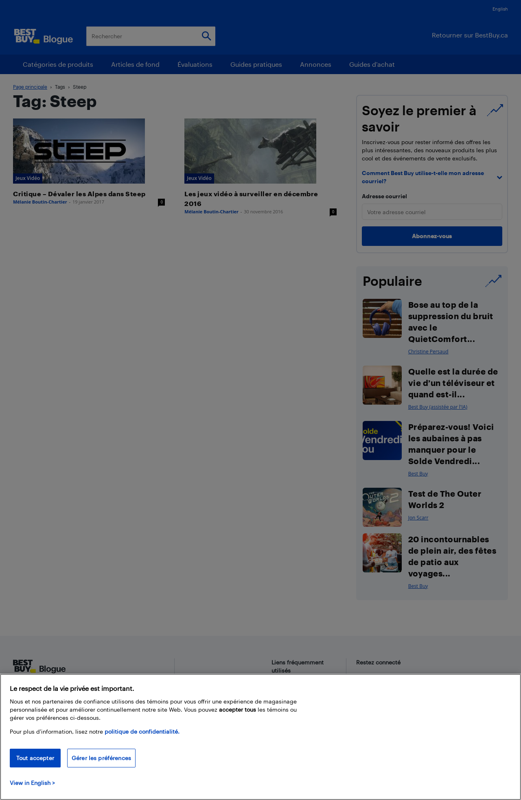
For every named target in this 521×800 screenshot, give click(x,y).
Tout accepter (35, 757)
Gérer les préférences (101, 757)
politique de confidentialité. (142, 731)
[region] (260, 737)
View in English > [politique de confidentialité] (32, 782)
